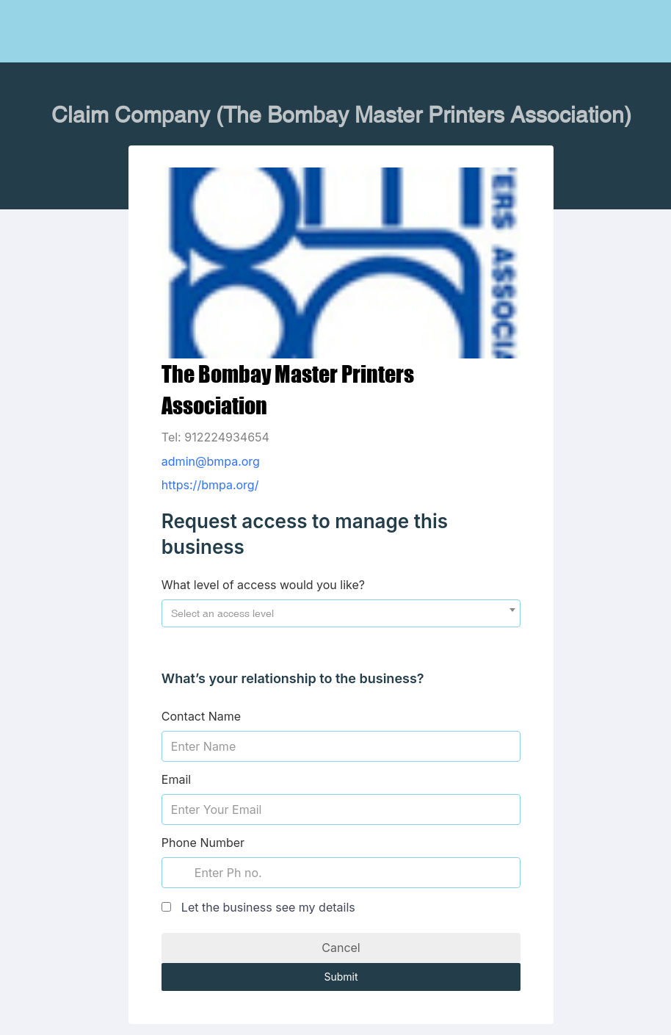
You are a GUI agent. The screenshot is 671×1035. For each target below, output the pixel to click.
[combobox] (341, 613)
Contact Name (201, 716)
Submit (341, 976)
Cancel (341, 947)
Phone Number (203, 842)
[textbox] (341, 613)
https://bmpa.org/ (210, 484)
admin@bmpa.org (211, 461)
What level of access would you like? (263, 585)
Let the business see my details (268, 907)
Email (176, 779)
